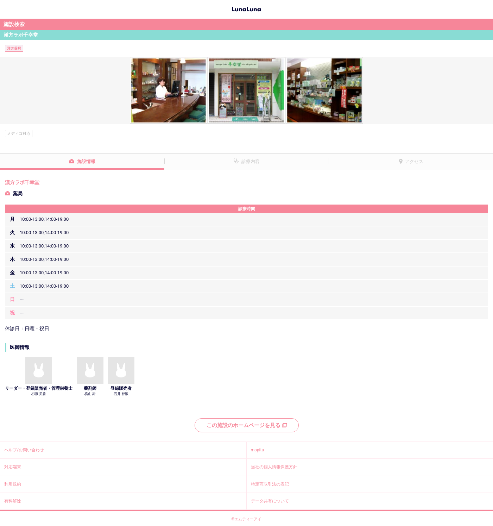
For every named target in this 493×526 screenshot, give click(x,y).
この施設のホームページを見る (247, 425)
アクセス (414, 161)
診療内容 (250, 161)
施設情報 (86, 161)
